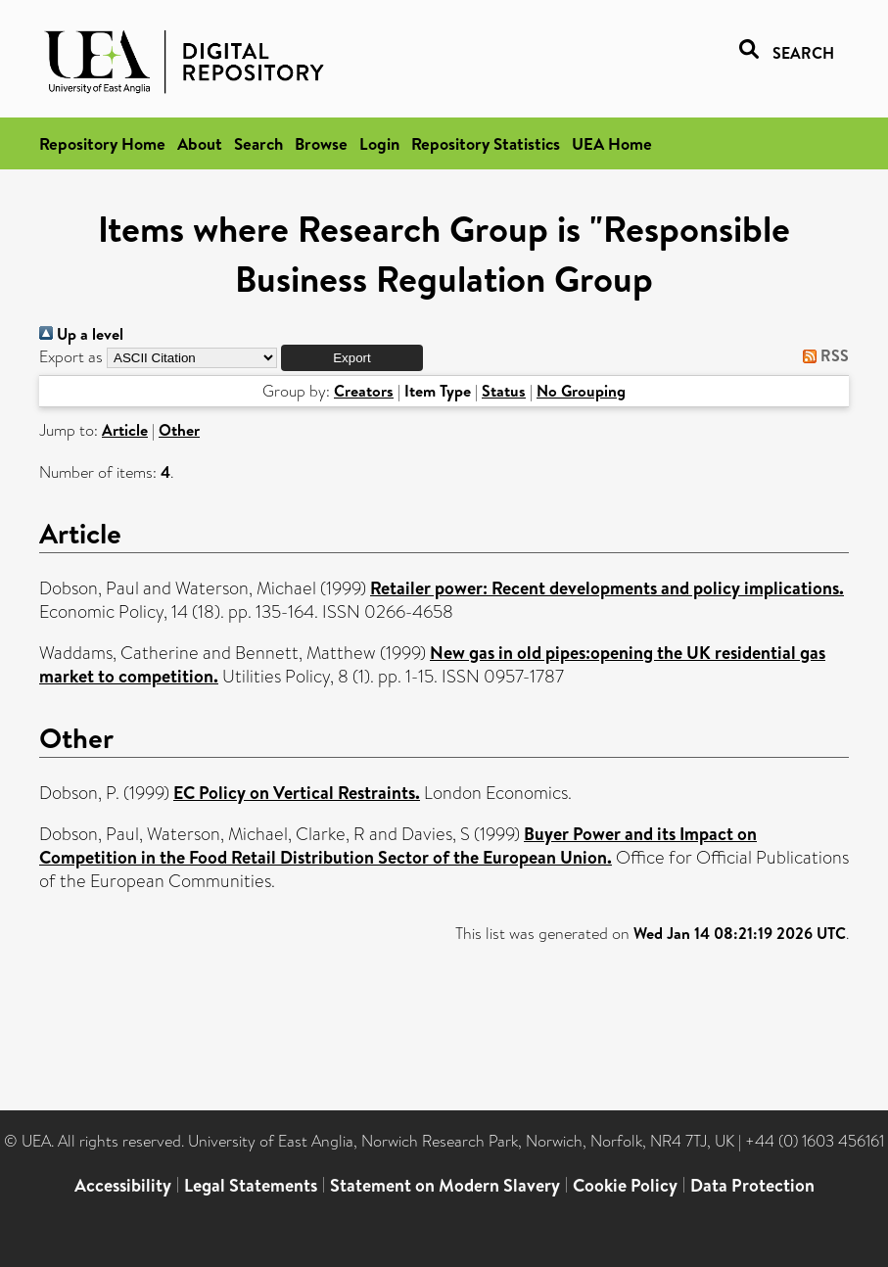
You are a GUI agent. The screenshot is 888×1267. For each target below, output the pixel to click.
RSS (822, 355)
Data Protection (752, 1185)
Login (379, 143)
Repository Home (102, 143)
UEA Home (612, 143)
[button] (352, 358)
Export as (71, 357)
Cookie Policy (625, 1185)
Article (125, 430)
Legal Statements (250, 1185)
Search (258, 143)
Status (504, 390)
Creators (364, 390)
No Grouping (581, 390)
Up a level (81, 334)
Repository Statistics (485, 143)
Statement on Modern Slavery (445, 1185)
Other (179, 430)
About (199, 143)
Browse (321, 143)
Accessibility (122, 1185)
